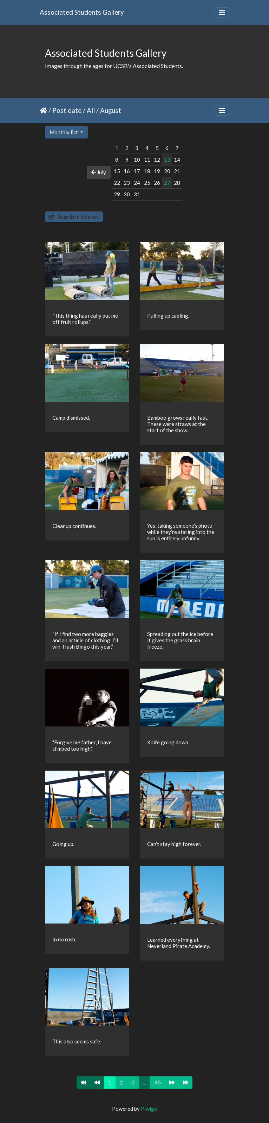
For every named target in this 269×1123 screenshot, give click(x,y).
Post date (66, 110)
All (91, 110)
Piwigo (149, 1108)
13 (167, 159)
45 (158, 1082)
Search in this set (73, 217)
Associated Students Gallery (82, 12)
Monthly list (64, 132)
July (98, 172)
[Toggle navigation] (222, 12)
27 (167, 183)
